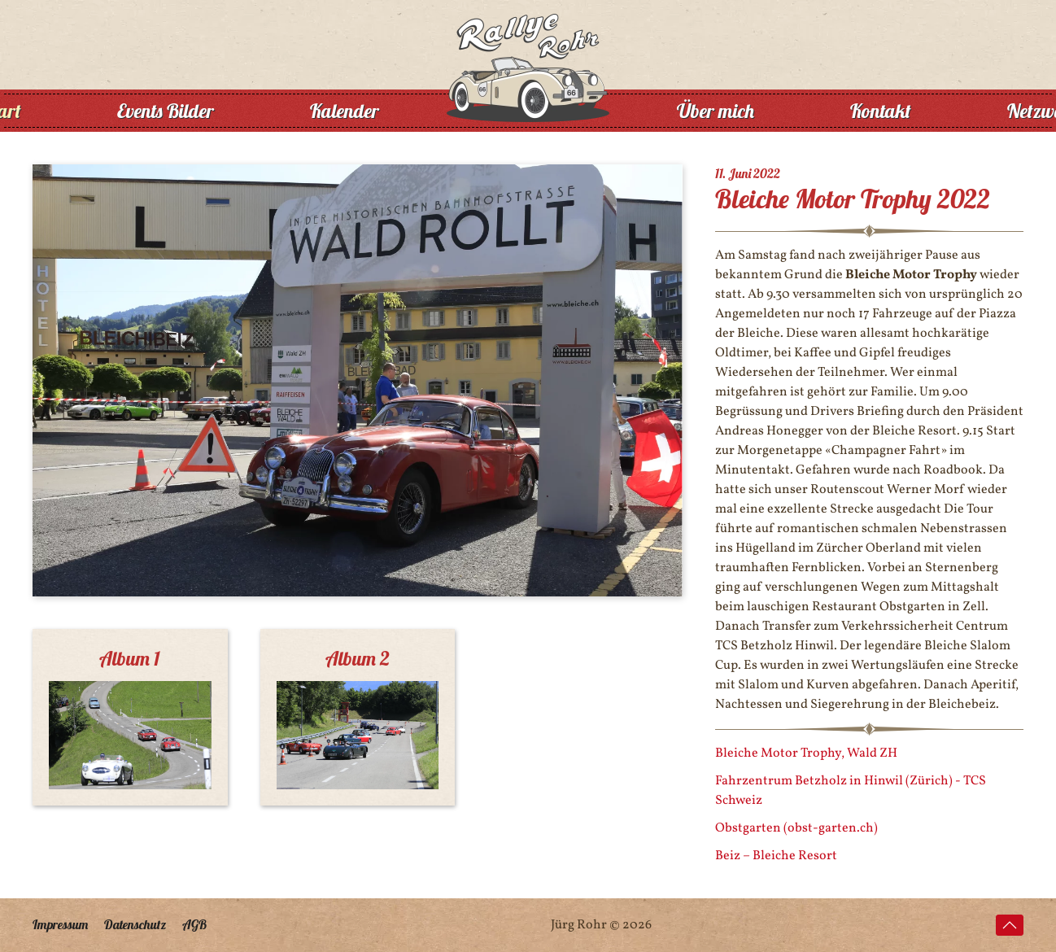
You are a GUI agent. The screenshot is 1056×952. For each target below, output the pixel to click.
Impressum (60, 924)
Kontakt (880, 110)
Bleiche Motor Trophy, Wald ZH (806, 753)
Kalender (344, 110)
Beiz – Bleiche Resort (776, 856)
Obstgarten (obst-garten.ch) (796, 828)
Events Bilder (165, 110)
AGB (194, 924)
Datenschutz (135, 924)
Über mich (715, 110)
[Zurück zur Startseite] (528, 110)
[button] (1009, 925)
